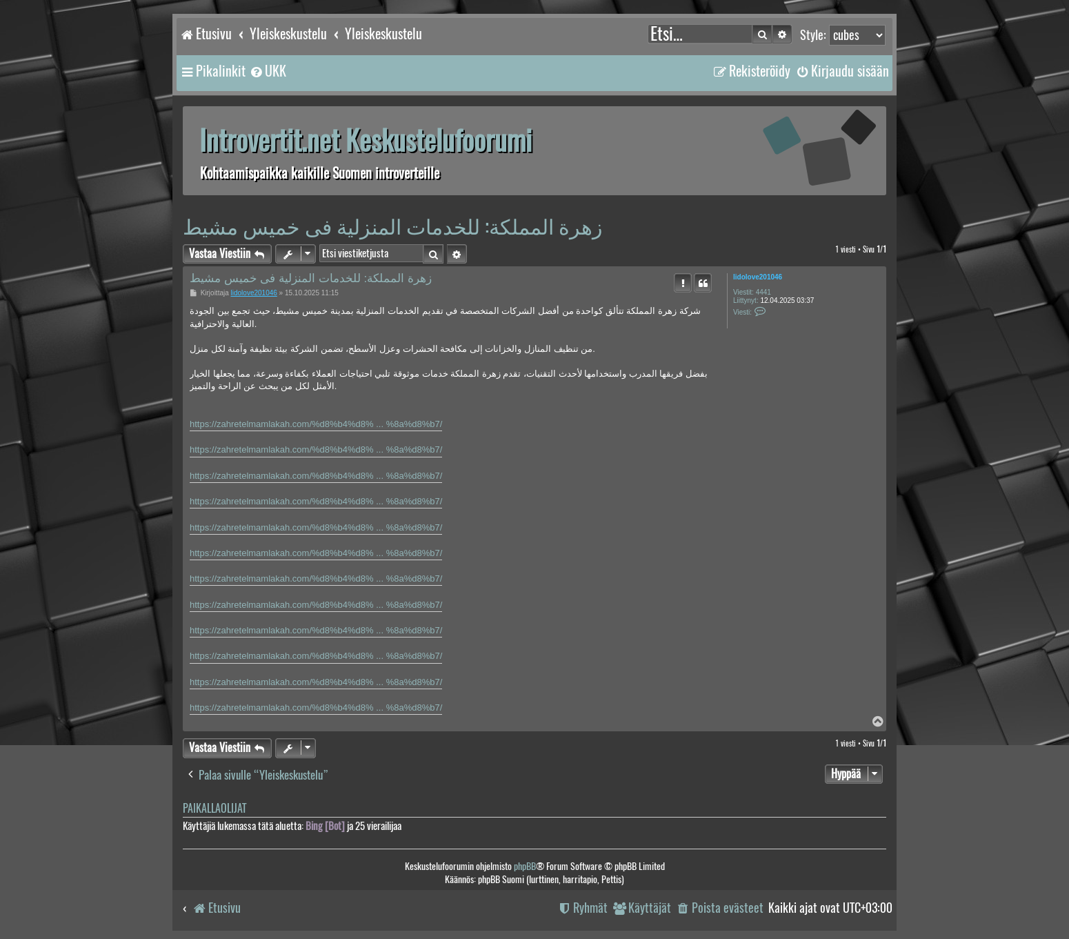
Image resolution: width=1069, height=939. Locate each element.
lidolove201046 (757, 277)
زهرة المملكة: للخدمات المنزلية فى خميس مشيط (392, 226)
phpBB (525, 866)
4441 (763, 292)
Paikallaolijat (214, 808)
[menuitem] (267, 71)
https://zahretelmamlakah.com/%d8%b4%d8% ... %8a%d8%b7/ (316, 424)
